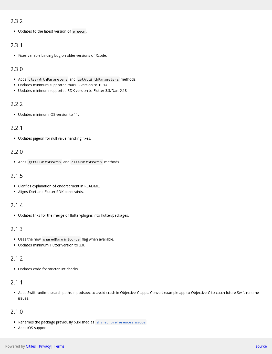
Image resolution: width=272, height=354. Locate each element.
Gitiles (31, 346)
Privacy (45, 346)
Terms (59, 346)
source (261, 346)
